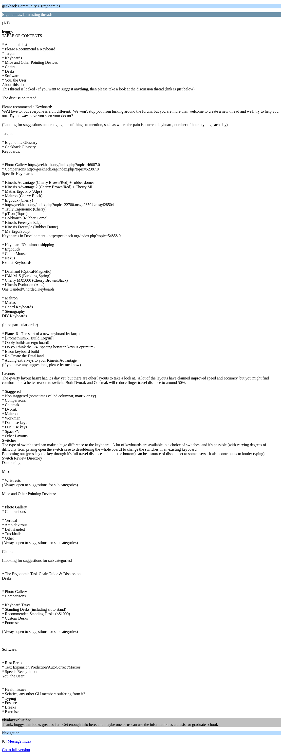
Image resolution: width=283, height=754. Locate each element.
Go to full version (16, 750)
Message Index (19, 741)
